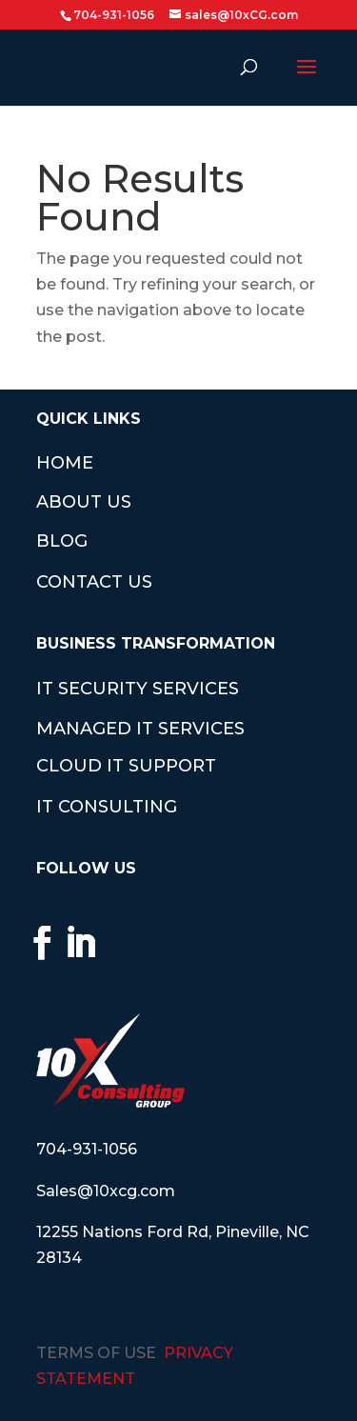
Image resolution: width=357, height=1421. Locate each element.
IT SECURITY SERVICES (137, 688)
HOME (64, 462)
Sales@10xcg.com (105, 1191)
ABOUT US (83, 501)
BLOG (62, 540)
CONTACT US (94, 581)
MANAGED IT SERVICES (140, 728)
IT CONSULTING (106, 806)
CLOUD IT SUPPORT (126, 765)
